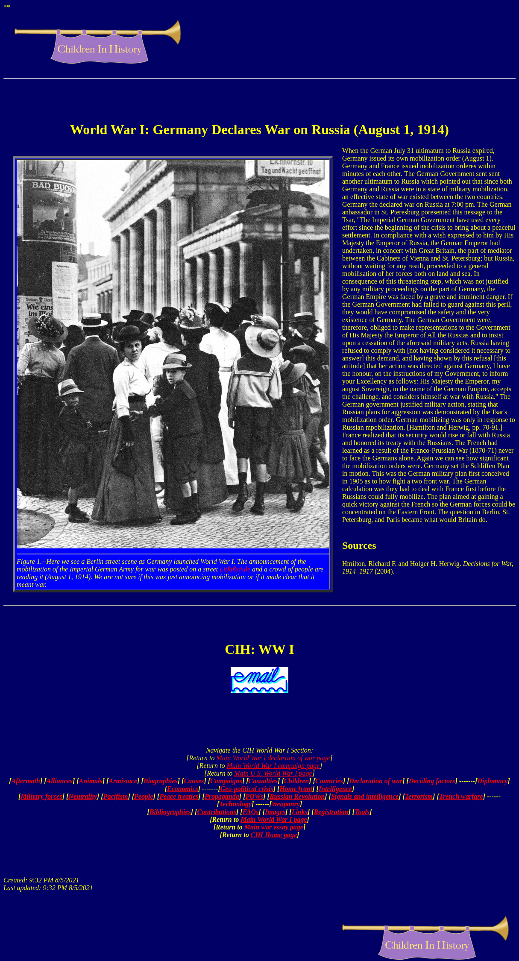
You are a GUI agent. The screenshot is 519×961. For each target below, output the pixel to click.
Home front (295, 788)
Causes (194, 781)
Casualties (263, 781)
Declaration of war (375, 781)
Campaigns (226, 781)
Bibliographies (170, 811)
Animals (91, 781)
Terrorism (419, 796)
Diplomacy (493, 781)
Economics (182, 788)
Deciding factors (432, 781)
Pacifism (115, 796)
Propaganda (222, 796)
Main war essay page (273, 827)
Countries (329, 781)
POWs (254, 796)
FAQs (251, 811)
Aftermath (25, 781)
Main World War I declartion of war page (273, 758)
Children (296, 781)
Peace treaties (178, 796)
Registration (331, 811)
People (143, 796)
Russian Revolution (297, 796)
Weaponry (286, 804)
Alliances (60, 781)
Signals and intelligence (365, 796)
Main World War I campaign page (273, 765)
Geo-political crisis (246, 788)
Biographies (161, 781)
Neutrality (82, 796)
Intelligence (335, 788)
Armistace (122, 781)
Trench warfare (461, 796)
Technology (235, 804)
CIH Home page (274, 834)
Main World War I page (273, 819)
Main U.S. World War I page (273, 773)
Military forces (41, 796)
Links (300, 811)
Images (275, 811)
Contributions (216, 811)
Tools (362, 811)
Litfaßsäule (235, 569)
